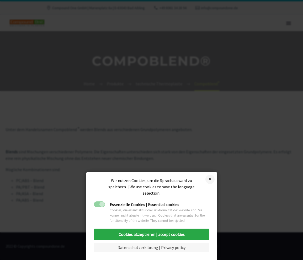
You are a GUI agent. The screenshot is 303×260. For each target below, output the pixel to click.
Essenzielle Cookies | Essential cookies (144, 204)
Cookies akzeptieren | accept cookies (152, 234)
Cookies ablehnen (210, 179)
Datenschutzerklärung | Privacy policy (151, 247)
